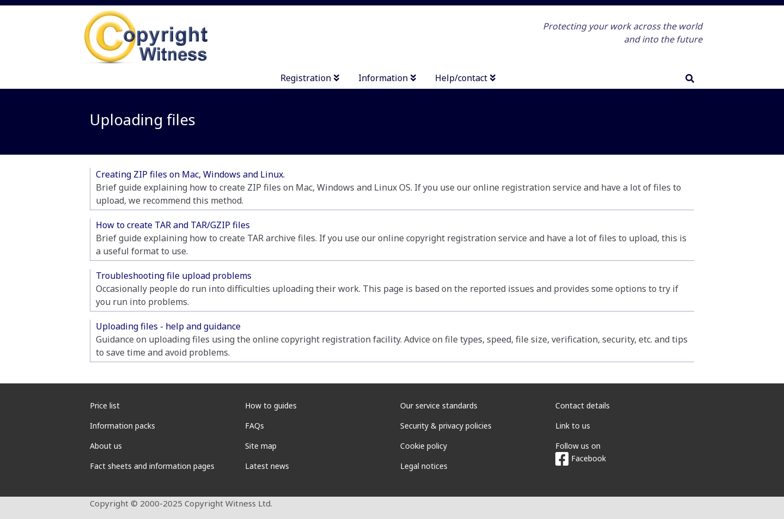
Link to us (572, 425)
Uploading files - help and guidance (168, 326)
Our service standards (438, 405)
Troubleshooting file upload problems (174, 276)
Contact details (582, 405)
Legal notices (424, 466)
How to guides (271, 405)
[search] (689, 78)
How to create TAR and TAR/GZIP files (173, 225)
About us (106, 446)
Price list (105, 405)
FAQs (254, 425)
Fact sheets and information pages (152, 466)
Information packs (122, 425)
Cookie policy (423, 446)
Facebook (580, 458)
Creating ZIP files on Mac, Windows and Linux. (190, 174)
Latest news (267, 466)
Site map (261, 446)
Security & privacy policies (446, 425)
